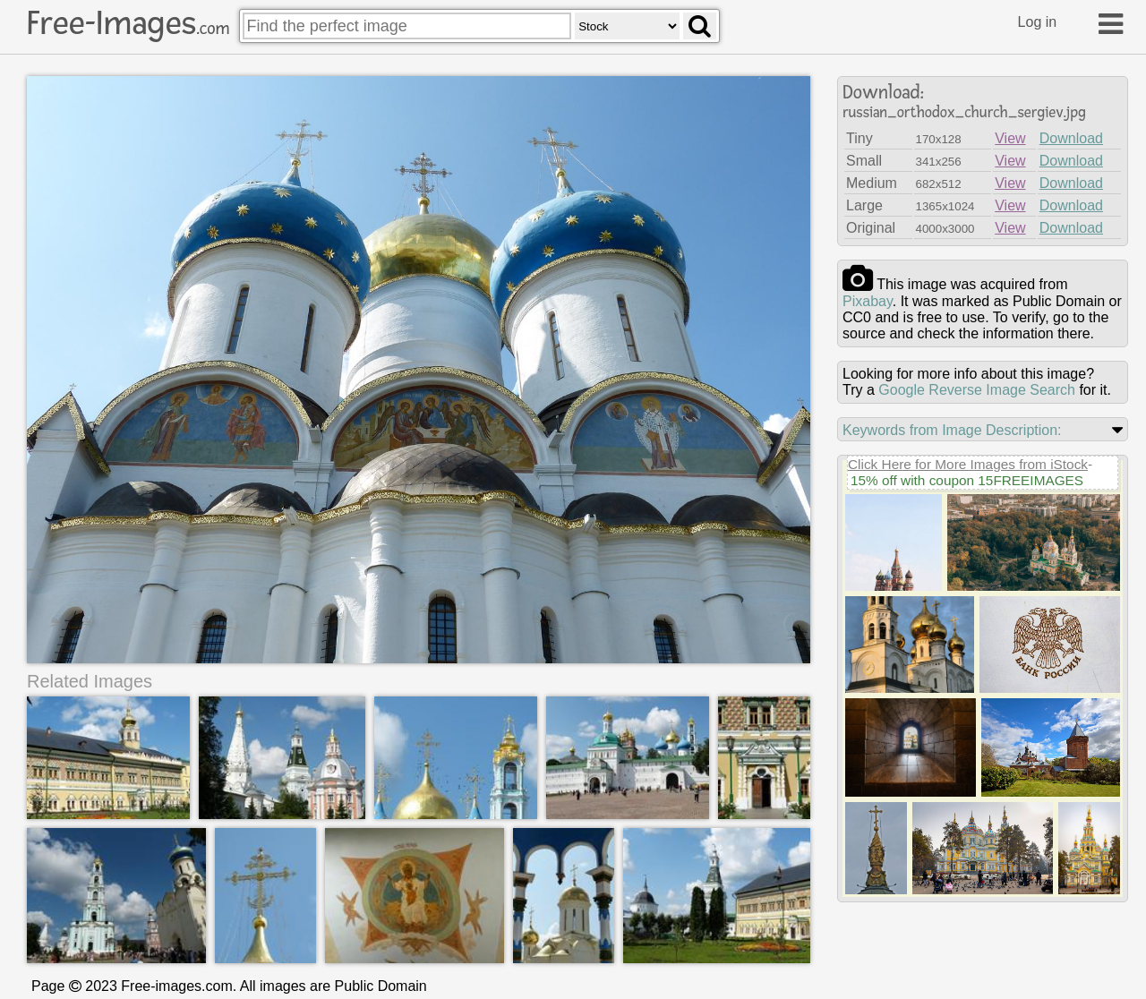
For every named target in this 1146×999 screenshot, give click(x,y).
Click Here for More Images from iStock (968, 464)
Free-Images (128, 23)
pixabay (867, 301)
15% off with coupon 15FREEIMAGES (967, 480)
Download (1071, 138)
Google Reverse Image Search (976, 389)
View (1010, 138)
